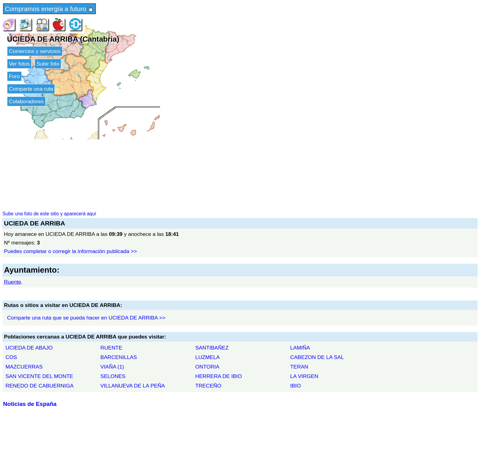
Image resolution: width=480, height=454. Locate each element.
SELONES (113, 376)
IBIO (295, 386)
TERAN (299, 367)
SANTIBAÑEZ (212, 348)
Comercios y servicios (35, 51)
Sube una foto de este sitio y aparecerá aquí (49, 213)
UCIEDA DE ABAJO (29, 348)
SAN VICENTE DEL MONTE (39, 376)
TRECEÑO (208, 386)
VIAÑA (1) (112, 367)
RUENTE (111, 348)
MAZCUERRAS (24, 367)
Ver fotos (19, 64)
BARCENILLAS (118, 357)
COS (11, 357)
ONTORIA (207, 367)
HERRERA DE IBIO (218, 376)
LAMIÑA (300, 348)
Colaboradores (26, 101)
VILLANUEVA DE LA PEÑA (132, 386)
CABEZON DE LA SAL (317, 357)
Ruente (12, 282)
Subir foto (47, 64)
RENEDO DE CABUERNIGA (39, 386)
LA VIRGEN (304, 376)
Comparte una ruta (31, 89)
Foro (14, 76)
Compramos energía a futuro (49, 9)
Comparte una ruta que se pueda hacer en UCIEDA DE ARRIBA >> (86, 318)
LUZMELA (207, 357)
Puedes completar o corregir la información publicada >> (70, 251)
